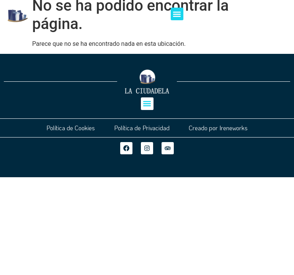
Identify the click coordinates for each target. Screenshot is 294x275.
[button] (177, 14)
